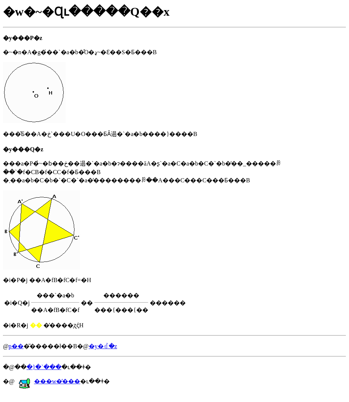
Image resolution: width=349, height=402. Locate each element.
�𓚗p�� (16, 346)
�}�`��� (44, 367)
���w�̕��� (49, 381)
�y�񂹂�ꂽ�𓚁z (103, 346)
